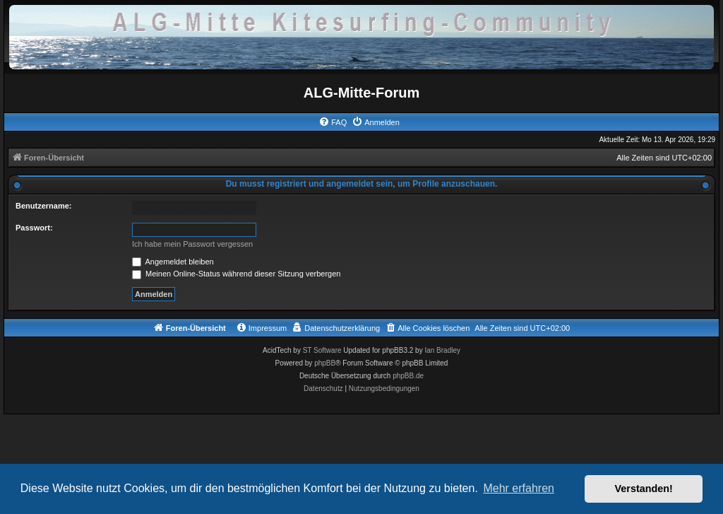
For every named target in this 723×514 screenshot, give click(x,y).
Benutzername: (43, 205)
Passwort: (34, 227)
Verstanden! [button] (644, 488)
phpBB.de (408, 376)
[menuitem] (332, 122)
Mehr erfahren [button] (518, 488)
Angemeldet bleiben (173, 261)
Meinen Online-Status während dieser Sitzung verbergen (236, 273)
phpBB (324, 363)
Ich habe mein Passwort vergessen (192, 244)
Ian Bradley (442, 350)
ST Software (322, 350)
